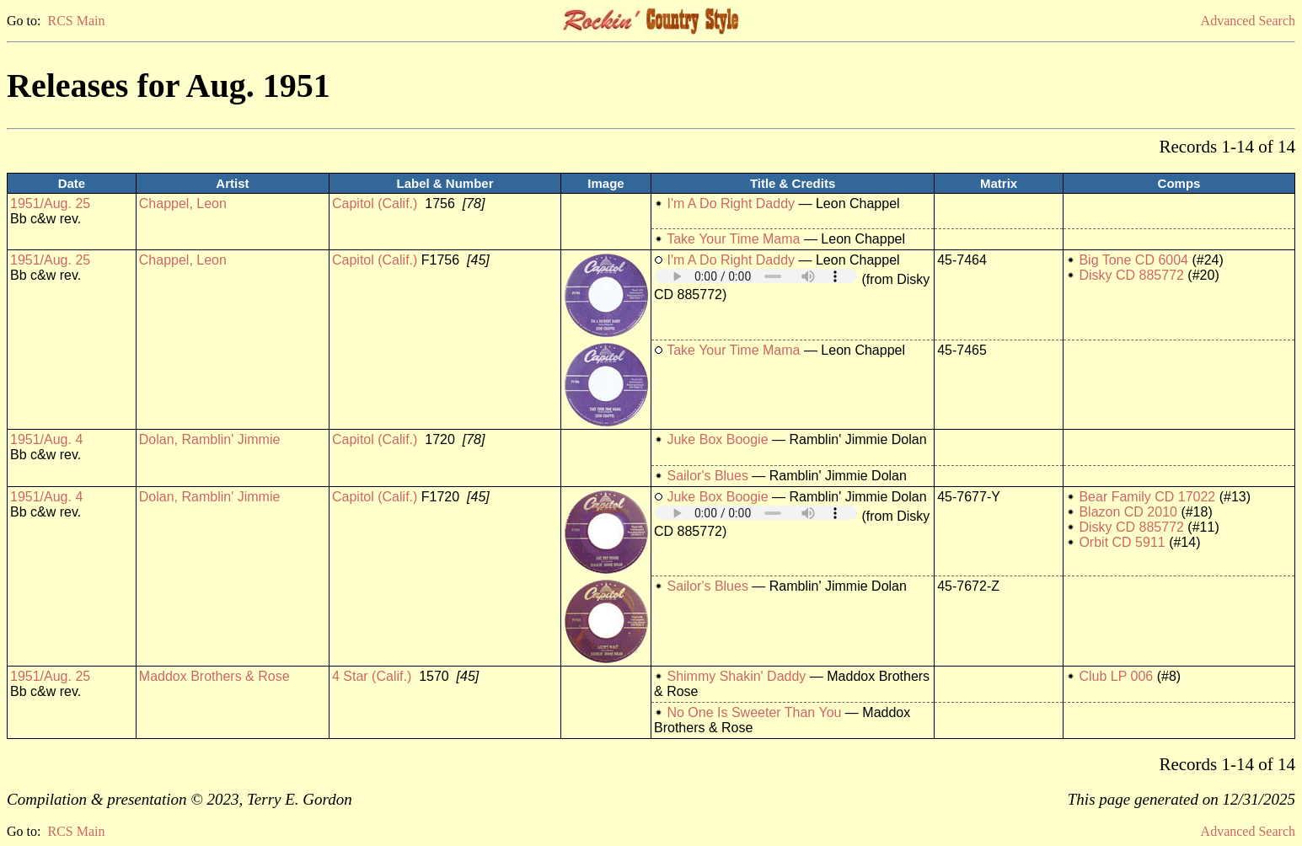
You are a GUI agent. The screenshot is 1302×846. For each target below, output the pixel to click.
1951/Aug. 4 (46, 439)
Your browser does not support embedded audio (756, 276)
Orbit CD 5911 (1122, 542)
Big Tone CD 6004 (1133, 260)
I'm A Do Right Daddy (731, 203)
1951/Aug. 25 (50, 203)
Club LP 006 (1116, 676)
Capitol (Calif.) (374, 203)
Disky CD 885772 (1131, 275)
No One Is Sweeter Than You (754, 712)
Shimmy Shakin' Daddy (736, 676)
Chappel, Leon (183, 203)
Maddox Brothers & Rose (214, 676)
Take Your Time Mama (733, 239)
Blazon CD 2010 (1128, 512)
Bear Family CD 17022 (1147, 497)
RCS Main (75, 20)
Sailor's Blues (707, 476)
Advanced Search (1248, 20)
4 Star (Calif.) (371, 676)
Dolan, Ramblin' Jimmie (210, 439)
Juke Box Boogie (717, 439)
